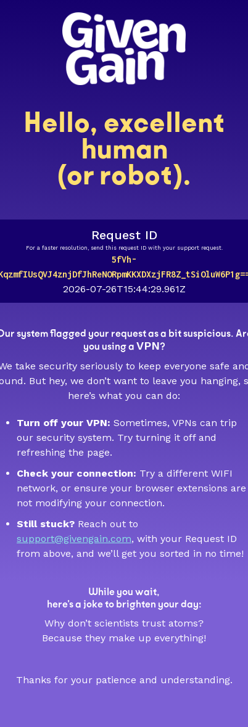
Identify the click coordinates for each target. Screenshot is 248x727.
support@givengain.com (74, 538)
